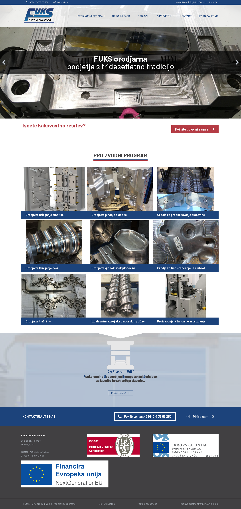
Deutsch (203, 2)
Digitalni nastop (107, 503)
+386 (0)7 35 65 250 (39, 451)
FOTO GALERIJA (209, 16)
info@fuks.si (37, 455)
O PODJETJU (164, 16)
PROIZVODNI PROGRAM (91, 16)
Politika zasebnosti (147, 503)
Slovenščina (181, 2)
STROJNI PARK (121, 16)
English (193, 2)
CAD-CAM (143, 16)
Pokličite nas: (148, 416)
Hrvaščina (214, 2)
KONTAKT (186, 16)
